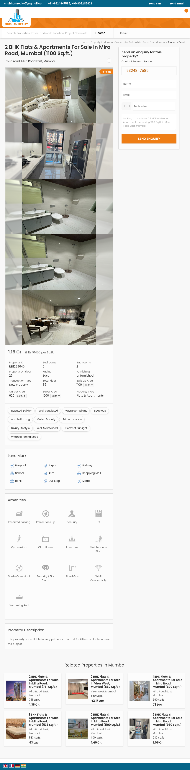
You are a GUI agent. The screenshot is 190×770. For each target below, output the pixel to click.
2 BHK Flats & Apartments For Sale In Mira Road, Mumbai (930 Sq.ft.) (167, 720)
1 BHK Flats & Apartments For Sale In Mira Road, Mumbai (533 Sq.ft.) (43, 720)
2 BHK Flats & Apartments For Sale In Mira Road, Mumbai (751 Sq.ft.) (43, 682)
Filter (124, 33)
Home (85, 42)
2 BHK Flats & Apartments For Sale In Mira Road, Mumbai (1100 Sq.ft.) (105, 720)
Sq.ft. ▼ (89, 385)
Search (100, 33)
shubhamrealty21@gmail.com (24, 3)
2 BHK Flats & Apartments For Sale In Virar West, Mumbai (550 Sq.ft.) (105, 682)
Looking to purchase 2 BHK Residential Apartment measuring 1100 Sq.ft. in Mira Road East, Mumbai (149, 122)
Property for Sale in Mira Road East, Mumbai (140, 42)
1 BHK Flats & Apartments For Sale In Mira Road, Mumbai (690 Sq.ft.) (167, 682)
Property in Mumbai (102, 42)
